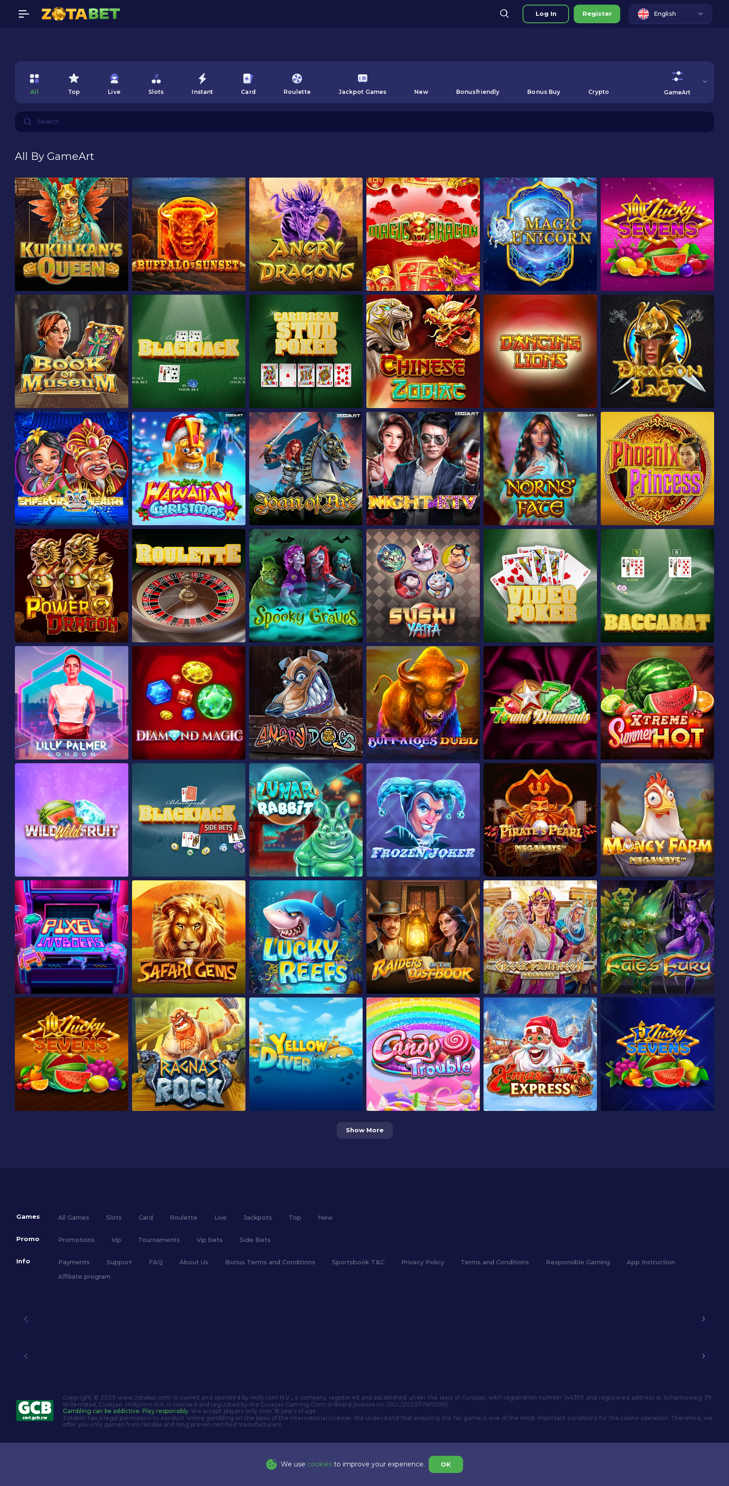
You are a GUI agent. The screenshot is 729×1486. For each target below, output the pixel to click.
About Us (193, 1262)
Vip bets (210, 1239)
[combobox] (670, 14)
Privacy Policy (422, 1262)
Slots (114, 1217)
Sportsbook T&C (358, 1262)
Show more (365, 1130)
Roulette (184, 1217)
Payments (74, 1262)
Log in (546, 13)
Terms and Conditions (495, 1262)
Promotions (76, 1239)
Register (597, 13)
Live (220, 1217)
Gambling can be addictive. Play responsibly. (126, 1410)
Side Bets (255, 1239)
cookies (319, 1464)
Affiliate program (84, 1276)
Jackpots (258, 1217)
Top (295, 1217)
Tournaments (159, 1239)
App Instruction (651, 1262)
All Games (73, 1217)
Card (146, 1217)
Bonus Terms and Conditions (270, 1262)
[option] (34, 82)
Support (119, 1262)
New (325, 1217)
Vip (116, 1239)
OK (446, 1464)
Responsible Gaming (578, 1262)
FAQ (156, 1262)
